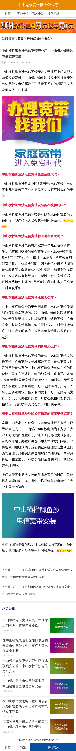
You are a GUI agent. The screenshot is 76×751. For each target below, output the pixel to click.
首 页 (20, 38)
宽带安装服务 (34, 38)
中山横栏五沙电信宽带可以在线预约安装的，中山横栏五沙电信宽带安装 (25, 666)
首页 (8, 13)
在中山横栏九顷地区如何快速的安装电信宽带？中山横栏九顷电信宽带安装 (25, 646)
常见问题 (53, 13)
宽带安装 (23, 13)
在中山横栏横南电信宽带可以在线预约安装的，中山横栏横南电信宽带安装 (25, 706)
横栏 (47, 38)
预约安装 (38, 13)
